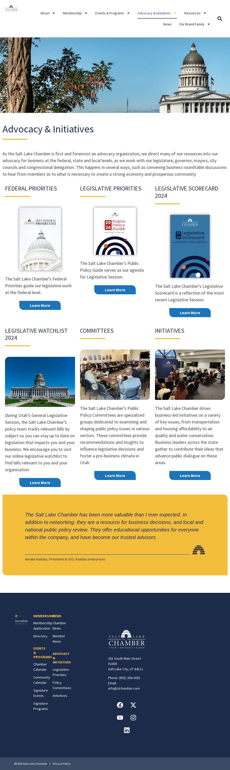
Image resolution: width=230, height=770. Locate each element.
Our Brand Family (194, 24)
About (47, 13)
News (167, 24)
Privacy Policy (61, 763)
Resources (195, 13)
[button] (219, 19)
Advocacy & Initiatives (157, 13)
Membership (75, 13)
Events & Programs (112, 13)
